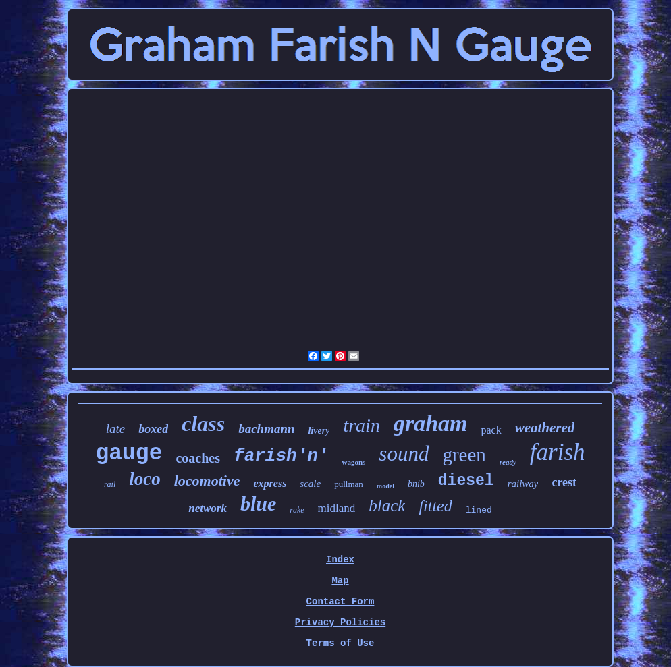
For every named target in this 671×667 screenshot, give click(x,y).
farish (557, 452)
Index (340, 559)
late (116, 429)
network (207, 508)
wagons (353, 462)
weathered (545, 427)
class (203, 423)
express (269, 483)
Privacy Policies (340, 622)
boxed (153, 429)
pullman (348, 484)
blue (258, 503)
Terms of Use (340, 643)
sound (404, 453)
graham (431, 423)
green (463, 454)
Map (339, 580)
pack (491, 430)
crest (564, 482)
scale (310, 483)
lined (479, 510)
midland (337, 508)
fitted (435, 506)
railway (523, 483)
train (361, 425)
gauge (128, 453)
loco (145, 479)
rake (297, 510)
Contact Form (340, 601)
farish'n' (281, 456)
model (385, 486)
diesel (466, 481)
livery (319, 431)
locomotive (207, 480)
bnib (416, 484)
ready (508, 462)
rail (109, 484)
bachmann (266, 429)
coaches (198, 458)
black (387, 505)
